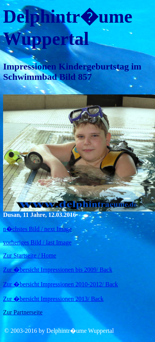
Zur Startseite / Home (29, 255)
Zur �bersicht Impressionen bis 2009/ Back (57, 269)
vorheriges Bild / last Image (37, 242)
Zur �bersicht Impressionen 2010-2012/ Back (60, 284)
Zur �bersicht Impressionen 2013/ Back (53, 299)
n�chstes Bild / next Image (37, 229)
